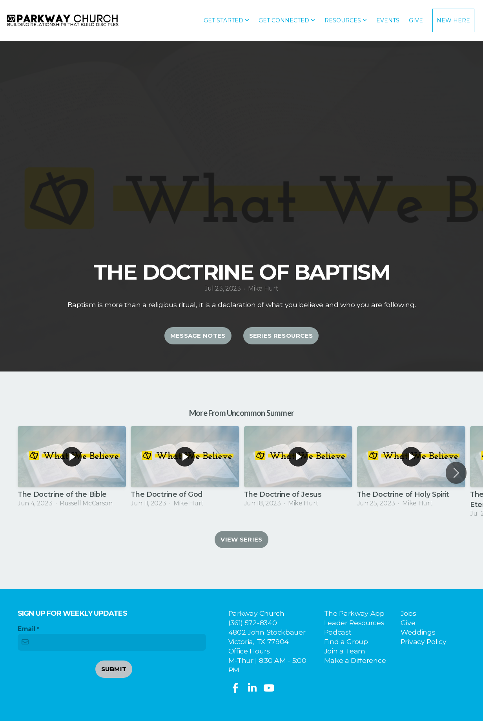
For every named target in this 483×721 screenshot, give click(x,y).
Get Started (226, 20)
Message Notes (198, 335)
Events (387, 20)
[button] (456, 472)
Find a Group (346, 641)
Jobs (408, 613)
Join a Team (344, 651)
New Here (453, 20)
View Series (241, 539)
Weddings (418, 632)
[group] (72, 467)
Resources (345, 20)
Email (26, 629)
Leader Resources (354, 623)
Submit (114, 669)
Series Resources (281, 335)
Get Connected (287, 20)
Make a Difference (355, 660)
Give (416, 20)
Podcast (338, 632)
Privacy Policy (424, 641)
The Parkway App (354, 613)
